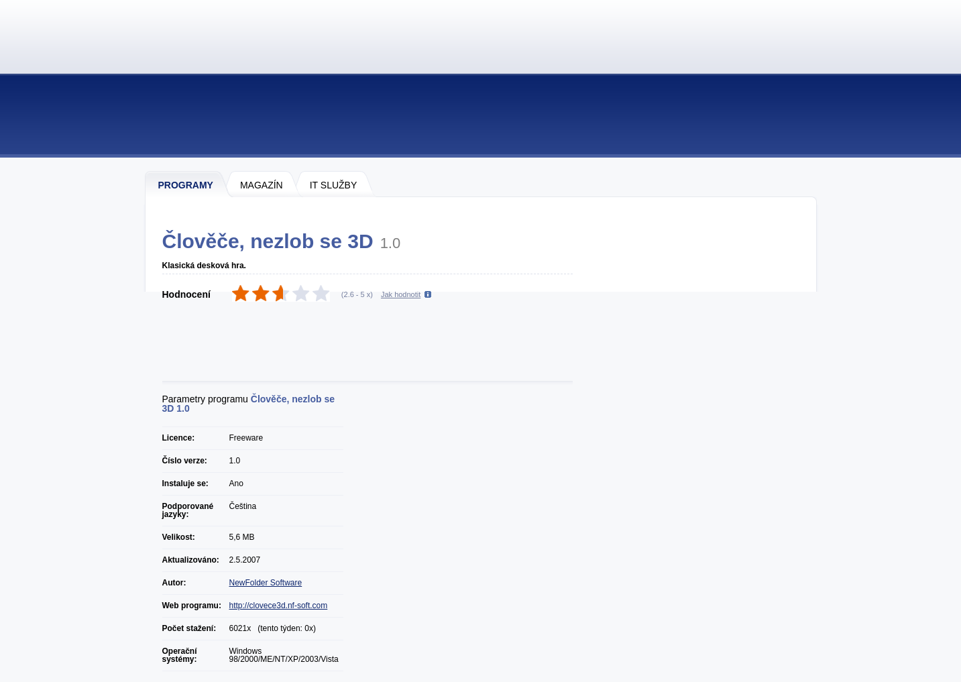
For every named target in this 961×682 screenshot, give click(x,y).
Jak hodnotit (400, 294)
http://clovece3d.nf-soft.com (278, 605)
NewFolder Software (265, 582)
